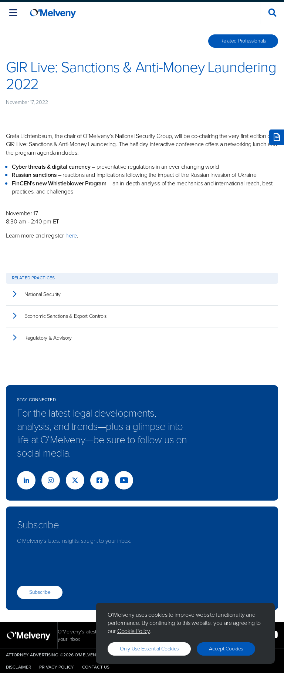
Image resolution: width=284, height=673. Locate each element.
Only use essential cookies (149, 649)
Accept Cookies (226, 649)
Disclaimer (18, 667)
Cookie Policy (133, 631)
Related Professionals (243, 41)
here (71, 235)
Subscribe (39, 592)
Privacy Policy (56, 667)
